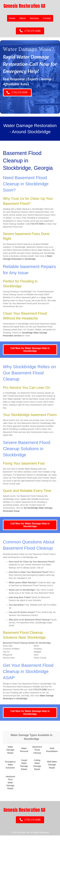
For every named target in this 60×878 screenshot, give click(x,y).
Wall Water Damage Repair (52, 765)
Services (34, 18)
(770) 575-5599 (37, 224)
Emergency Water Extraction (10, 765)
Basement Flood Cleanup (37, 750)
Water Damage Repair (10, 750)
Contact (47, 18)
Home (12, 18)
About (22, 18)
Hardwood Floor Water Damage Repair (10, 782)
